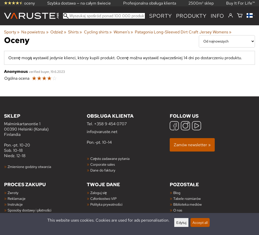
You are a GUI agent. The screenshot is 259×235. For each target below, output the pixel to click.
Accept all (200, 222)
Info (217, 15)
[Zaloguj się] (230, 16)
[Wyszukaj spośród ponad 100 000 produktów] (104, 16)
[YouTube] (196, 126)
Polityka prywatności (106, 204)
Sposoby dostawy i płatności (29, 210)
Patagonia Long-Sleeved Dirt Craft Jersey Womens (183, 32)
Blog (176, 192)
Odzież (58, 32)
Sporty (160, 15)
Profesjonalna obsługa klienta (149, 3)
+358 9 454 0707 (110, 123)
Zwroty (13, 192)
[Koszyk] (240, 16)
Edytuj (181, 222)
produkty (191, 15)
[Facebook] (174, 126)
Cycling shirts (98, 32)
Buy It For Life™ (240, 3)
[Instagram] (185, 126)
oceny (19, 3)
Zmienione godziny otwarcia (29, 166)
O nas (177, 210)
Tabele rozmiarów (187, 198)
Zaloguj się (98, 192)
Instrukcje (15, 204)
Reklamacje (17, 198)
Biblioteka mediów (187, 204)
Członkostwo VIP (103, 198)
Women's (123, 32)
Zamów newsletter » (192, 144)
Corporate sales (102, 164)
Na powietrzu (34, 32)
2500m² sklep (201, 3)
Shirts (75, 32)
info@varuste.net (102, 131)
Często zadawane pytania (110, 158)
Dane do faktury (102, 170)
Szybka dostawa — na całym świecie (79, 3)
